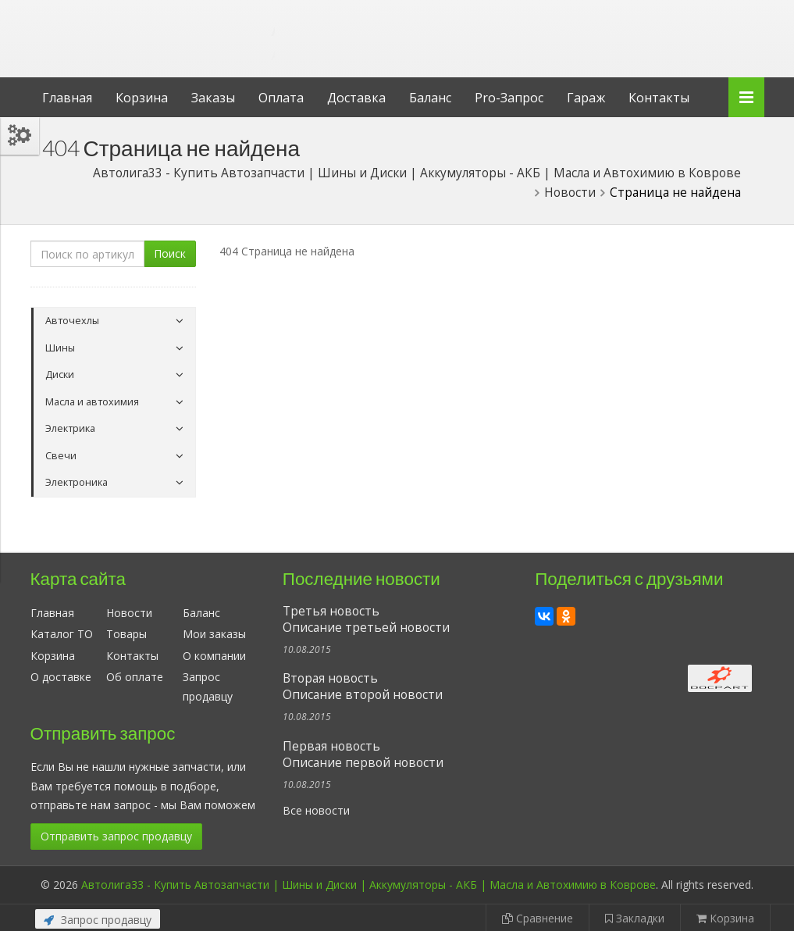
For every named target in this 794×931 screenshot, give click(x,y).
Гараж (586, 97)
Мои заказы (214, 633)
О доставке (60, 676)
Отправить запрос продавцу (116, 836)
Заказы (213, 97)
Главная (67, 97)
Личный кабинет (657, 14)
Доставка (356, 97)
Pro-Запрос (509, 97)
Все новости (316, 810)
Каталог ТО (61, 633)
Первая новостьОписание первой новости (363, 754)
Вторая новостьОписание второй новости (363, 686)
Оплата (281, 97)
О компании (214, 655)
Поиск (170, 253)
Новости (129, 612)
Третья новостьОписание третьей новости (366, 619)
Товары (126, 633)
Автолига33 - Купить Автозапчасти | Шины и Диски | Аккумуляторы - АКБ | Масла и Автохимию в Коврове (368, 884)
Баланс (430, 97)
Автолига (159, 26)
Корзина (142, 97)
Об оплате (134, 676)
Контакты (658, 97)
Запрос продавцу (97, 919)
